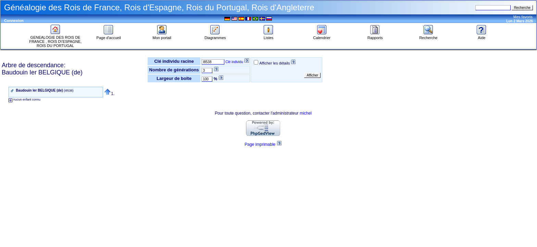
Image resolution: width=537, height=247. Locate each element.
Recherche (428, 36)
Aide (481, 36)
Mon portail (162, 36)
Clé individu (234, 62)
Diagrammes (215, 36)
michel (306, 113)
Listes (268, 36)
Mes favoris (523, 17)
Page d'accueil (109, 36)
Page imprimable (260, 144)
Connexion (14, 21)
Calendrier (321, 36)
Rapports (375, 36)
